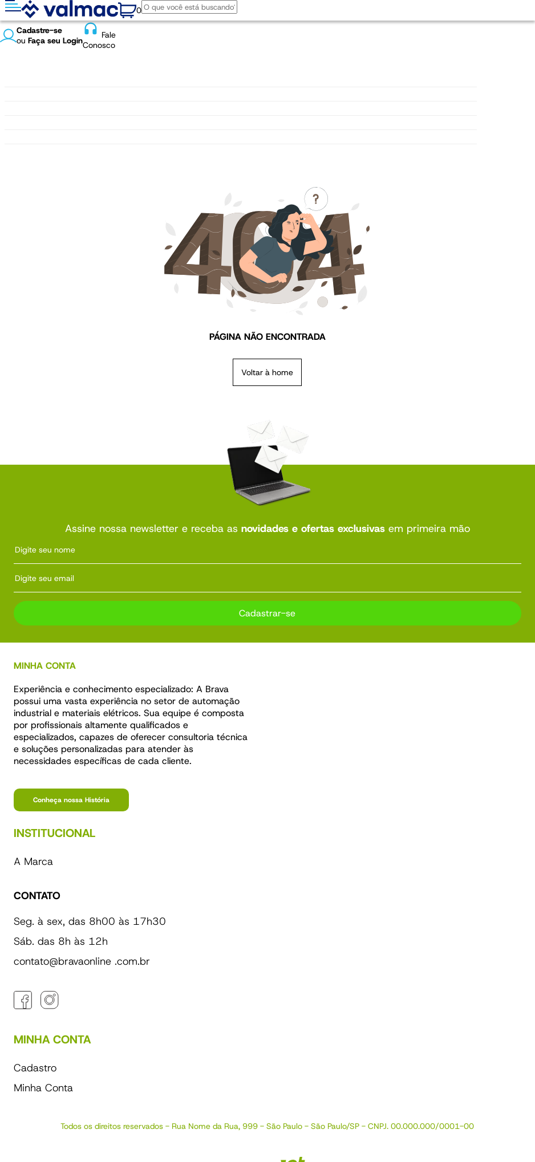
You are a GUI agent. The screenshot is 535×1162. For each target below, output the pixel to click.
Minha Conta (43, 1088)
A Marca (33, 861)
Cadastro (35, 1068)
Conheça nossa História (71, 800)
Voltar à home (267, 372)
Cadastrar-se (267, 613)
